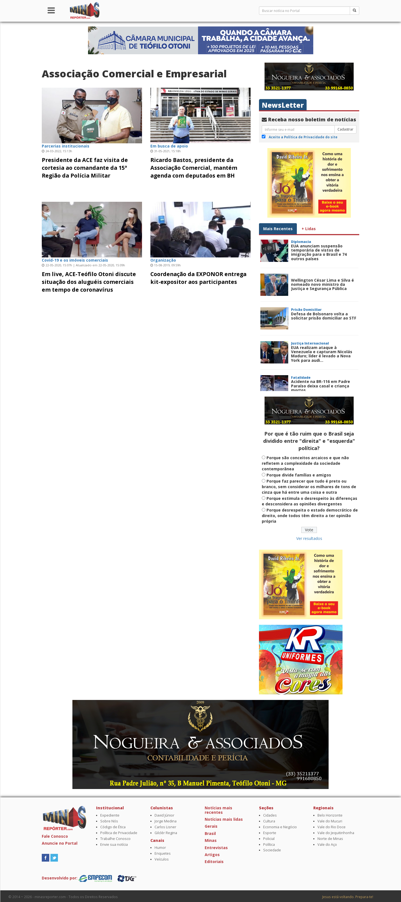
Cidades (270, 815)
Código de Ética (113, 827)
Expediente (109, 815)
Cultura (269, 821)
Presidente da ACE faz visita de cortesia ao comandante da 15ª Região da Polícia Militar (85, 167)
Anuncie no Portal (59, 843)
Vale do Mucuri (329, 821)
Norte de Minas (330, 838)
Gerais (211, 826)
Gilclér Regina (166, 832)
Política (269, 844)
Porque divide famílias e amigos (298, 475)
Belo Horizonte (330, 815)
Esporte (269, 832)
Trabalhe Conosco (115, 838)
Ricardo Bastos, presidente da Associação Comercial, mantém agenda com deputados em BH (193, 167)
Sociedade (272, 850)
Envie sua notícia (114, 844)
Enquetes (163, 853)
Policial (269, 838)
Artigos (212, 854)
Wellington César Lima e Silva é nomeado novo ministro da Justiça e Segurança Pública (322, 284)
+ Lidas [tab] (309, 228)
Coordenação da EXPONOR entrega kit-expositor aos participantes (198, 278)
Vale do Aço (327, 844)
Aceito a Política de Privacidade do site (303, 137)
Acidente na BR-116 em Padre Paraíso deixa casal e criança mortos (320, 386)
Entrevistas (216, 847)
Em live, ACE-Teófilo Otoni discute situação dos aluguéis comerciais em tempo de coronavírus (89, 281)
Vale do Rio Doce (331, 827)
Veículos (162, 859)
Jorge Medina (166, 821)
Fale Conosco (55, 836)
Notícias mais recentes (218, 810)
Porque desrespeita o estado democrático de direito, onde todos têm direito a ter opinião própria (310, 515)
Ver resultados (309, 538)
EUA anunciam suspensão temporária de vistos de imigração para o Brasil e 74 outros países (319, 252)
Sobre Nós (109, 821)
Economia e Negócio (280, 827)
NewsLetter (283, 105)
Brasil (210, 833)
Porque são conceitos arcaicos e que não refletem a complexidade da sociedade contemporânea (305, 463)
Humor (160, 847)
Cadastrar (345, 129)
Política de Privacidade (118, 832)
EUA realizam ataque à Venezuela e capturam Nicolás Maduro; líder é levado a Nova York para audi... (321, 354)
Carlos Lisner (165, 827)
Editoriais (214, 861)
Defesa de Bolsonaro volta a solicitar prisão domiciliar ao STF (323, 316)
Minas (211, 840)
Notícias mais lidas (224, 819)
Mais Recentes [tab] (278, 228)
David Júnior (164, 815)
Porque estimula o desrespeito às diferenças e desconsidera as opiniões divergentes (309, 501)
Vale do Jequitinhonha (335, 832)
